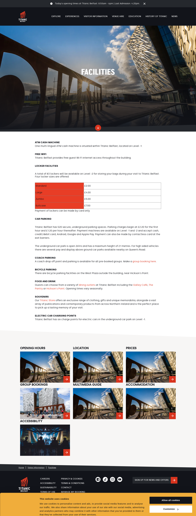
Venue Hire (118, 16)
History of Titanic (156, 16)
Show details (47, 510)
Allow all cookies (171, 487)
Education (135, 16)
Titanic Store (47, 300)
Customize (170, 496)
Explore (56, 16)
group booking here (144, 261)
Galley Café (140, 284)
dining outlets (87, 284)
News (174, 16)
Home (21, 468)
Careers (45, 479)
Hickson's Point (55, 288)
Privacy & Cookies (71, 479)
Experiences (72, 16)
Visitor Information (95, 16)
